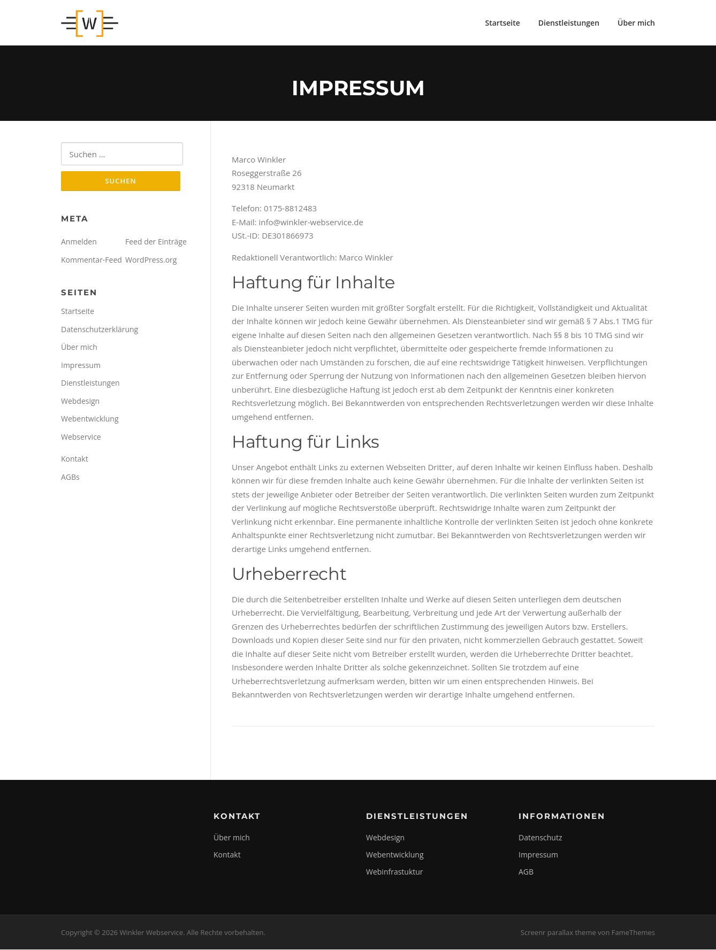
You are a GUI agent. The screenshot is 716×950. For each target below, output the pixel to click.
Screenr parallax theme (558, 933)
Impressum (81, 366)
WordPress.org (151, 261)
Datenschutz (540, 838)
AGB (526, 873)
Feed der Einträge (156, 243)
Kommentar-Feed (91, 261)
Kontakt (74, 460)
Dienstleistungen (568, 23)
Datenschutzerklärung (99, 330)
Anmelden (79, 243)
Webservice (81, 438)
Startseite (502, 23)
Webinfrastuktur (394, 873)
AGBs (70, 478)
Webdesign (80, 402)
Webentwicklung (90, 420)
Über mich (636, 23)
